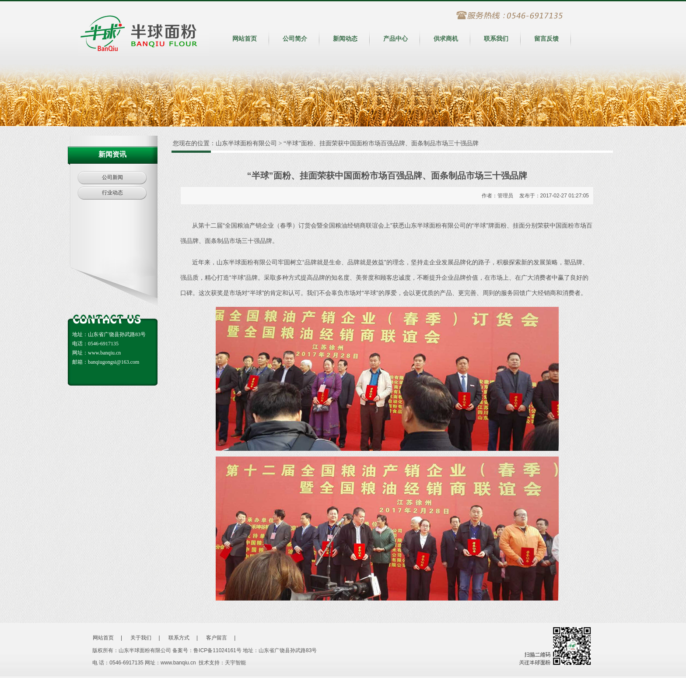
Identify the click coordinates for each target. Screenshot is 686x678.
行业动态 (112, 193)
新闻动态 (345, 38)
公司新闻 (112, 177)
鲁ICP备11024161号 (217, 650)
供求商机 (446, 38)
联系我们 (496, 38)
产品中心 (395, 38)
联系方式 (178, 638)
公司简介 (295, 38)
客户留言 (216, 638)
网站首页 (244, 38)
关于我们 (140, 638)
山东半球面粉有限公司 (246, 143)
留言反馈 (546, 38)
